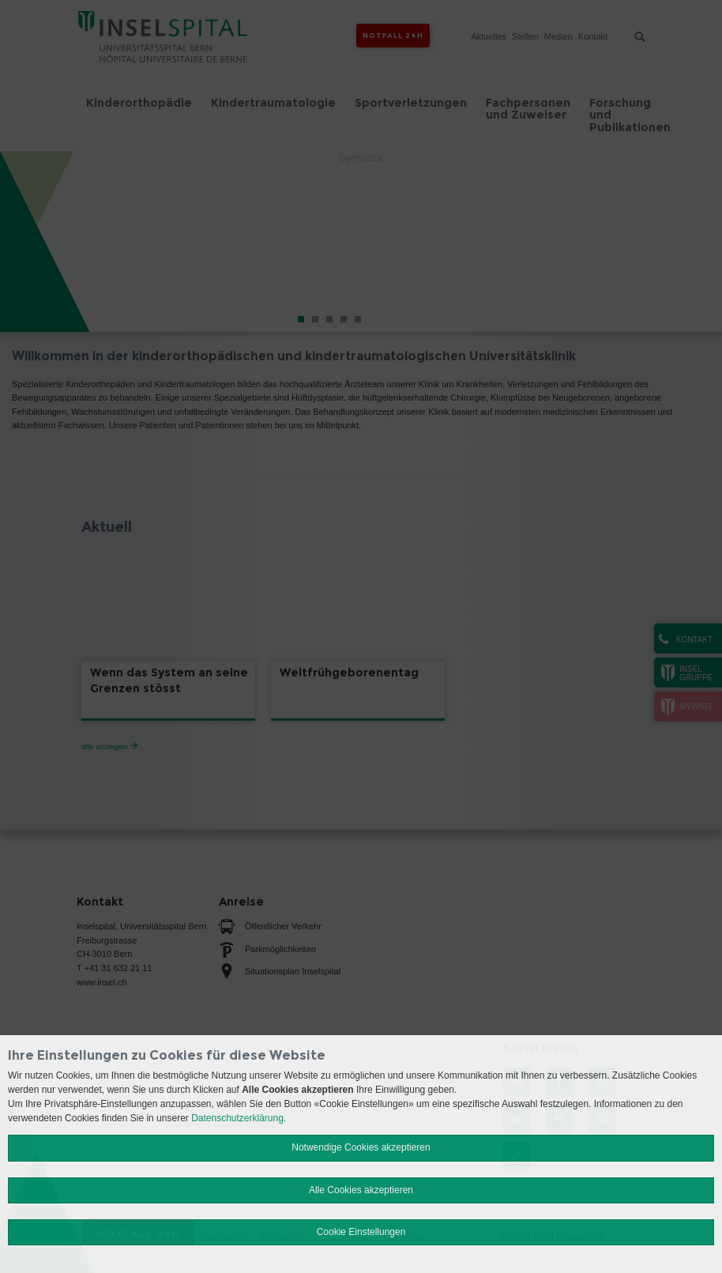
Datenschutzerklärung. (238, 1118)
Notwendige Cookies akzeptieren (360, 1147)
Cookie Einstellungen (361, 1231)
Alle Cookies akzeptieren (361, 1190)
